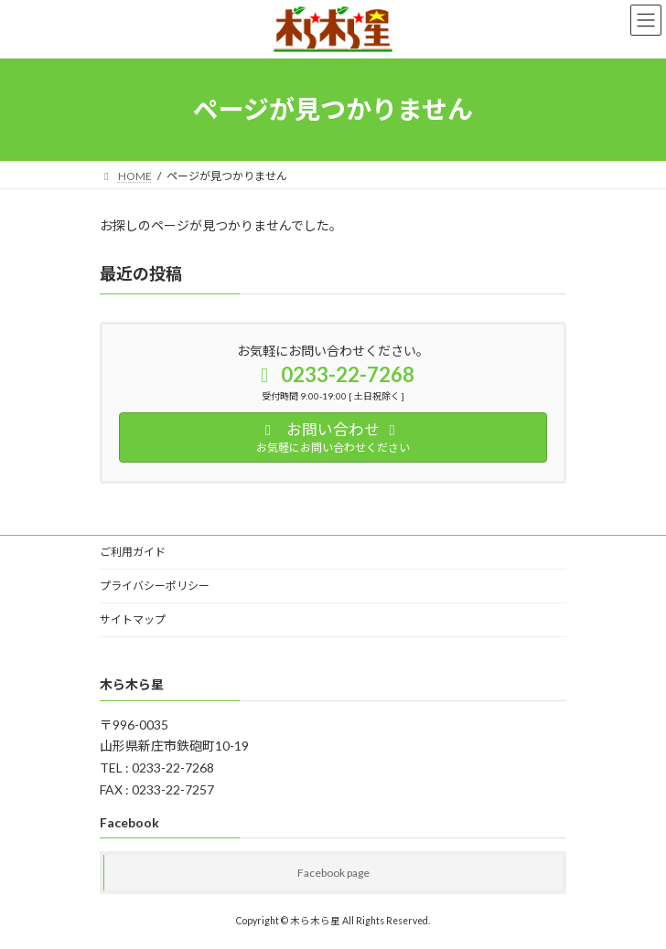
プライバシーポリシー (154, 585)
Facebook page (333, 873)
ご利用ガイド (133, 552)
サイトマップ (133, 619)
